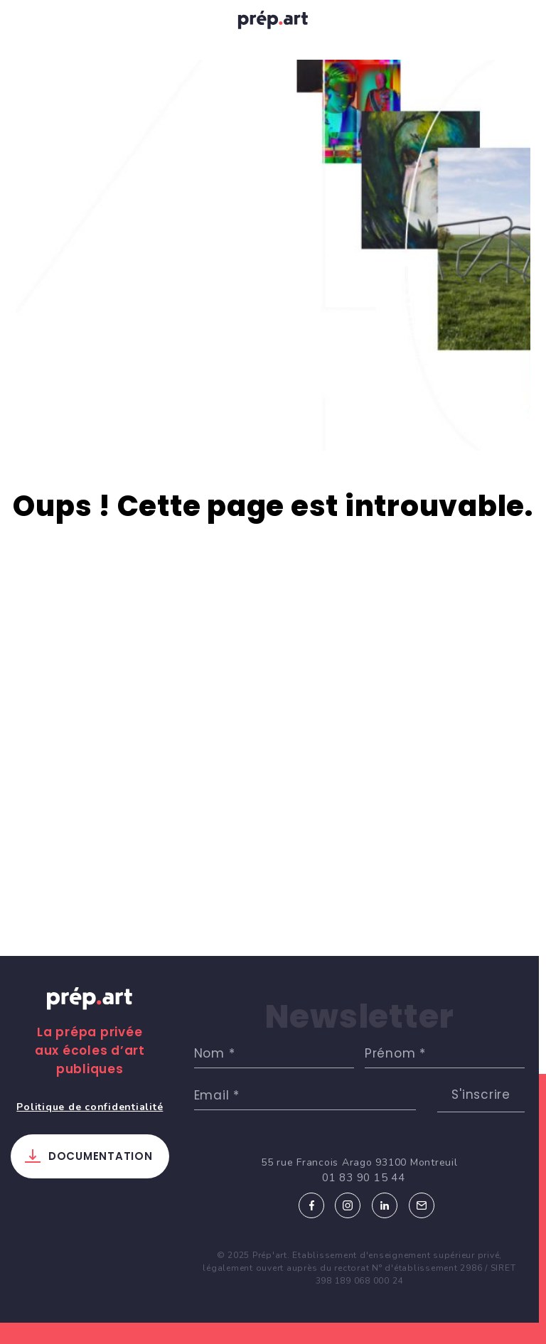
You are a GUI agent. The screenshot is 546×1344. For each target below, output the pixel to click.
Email (422, 1205)
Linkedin (385, 1205)
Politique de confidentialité (89, 1107)
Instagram (348, 1205)
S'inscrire (480, 1094)
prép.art (273, 23)
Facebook (311, 1205)
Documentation (100, 1156)
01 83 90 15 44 (363, 1178)
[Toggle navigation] (26, 22)
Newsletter (359, 1016)
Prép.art (89, 1012)
